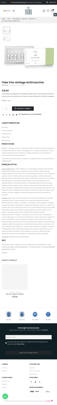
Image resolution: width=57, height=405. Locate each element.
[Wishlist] (48, 11)
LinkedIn (10, 114)
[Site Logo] (28, 11)
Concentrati (12, 292)
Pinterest (13, 114)
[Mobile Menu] (14, 10)
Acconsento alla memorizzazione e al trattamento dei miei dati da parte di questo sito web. (27, 343)
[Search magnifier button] (55, 14)
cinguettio (6, 114)
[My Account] (44, 11)
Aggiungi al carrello (24, 108)
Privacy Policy (20, 344)
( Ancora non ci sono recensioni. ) (17, 85)
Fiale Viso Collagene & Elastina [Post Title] (15, 294)
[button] (5, 396)
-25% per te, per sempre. (31, 2)
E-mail (16, 114)
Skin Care (18, 292)
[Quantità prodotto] (6, 108)
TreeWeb (49, 401)
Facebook (3, 114)
